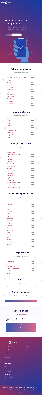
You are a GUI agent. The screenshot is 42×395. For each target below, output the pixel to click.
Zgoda (14, 392)
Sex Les (9, 121)
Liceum (9, 264)
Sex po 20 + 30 (11, 130)
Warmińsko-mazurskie (14, 182)
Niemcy (9, 228)
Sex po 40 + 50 (11, 135)
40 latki (9, 85)
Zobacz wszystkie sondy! (21, 314)
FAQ (5, 366)
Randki (9, 106)
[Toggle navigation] (39, 2)
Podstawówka (11, 266)
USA (8, 237)
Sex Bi (8, 123)
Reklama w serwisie (9, 377)
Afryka (9, 202)
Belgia (8, 209)
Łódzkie (9, 161)
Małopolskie (10, 164)
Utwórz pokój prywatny (21, 301)
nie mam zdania (21, 330)
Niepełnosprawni (12, 99)
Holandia (9, 221)
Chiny (8, 214)
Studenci (9, 271)
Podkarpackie (11, 171)
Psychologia (10, 103)
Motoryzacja (10, 96)
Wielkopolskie (11, 185)
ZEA (8, 246)
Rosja (8, 232)
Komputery (10, 94)
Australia (9, 204)
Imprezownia (11, 92)
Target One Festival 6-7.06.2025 (16, 78)
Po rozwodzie (11, 101)
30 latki (9, 82)
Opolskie (9, 168)
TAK (21, 324)
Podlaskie (10, 173)
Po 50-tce (10, 87)
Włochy (9, 244)
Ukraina (9, 239)
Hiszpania (10, 218)
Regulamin (7, 368)
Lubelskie (10, 157)
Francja (9, 216)
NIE (21, 327)
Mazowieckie (11, 166)
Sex (8, 128)
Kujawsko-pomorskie (13, 154)
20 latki (9, 80)
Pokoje (8, 34)
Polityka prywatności (23, 392)
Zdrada (9, 137)
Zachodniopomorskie (13, 187)
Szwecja (9, 235)
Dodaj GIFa (7, 354)
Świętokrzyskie (11, 180)
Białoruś (9, 211)
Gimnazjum (10, 261)
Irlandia (9, 223)
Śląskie (9, 178)
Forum (6, 360)
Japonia (9, 225)
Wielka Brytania (12, 242)
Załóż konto (16, 34)
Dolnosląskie (11, 152)
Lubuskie (9, 159)
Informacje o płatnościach (10, 380)
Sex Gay (9, 125)
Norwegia (10, 230)
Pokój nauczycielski (13, 268)
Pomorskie (10, 175)
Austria (9, 207)
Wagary (9, 273)
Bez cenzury (10, 89)
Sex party (10, 132)
